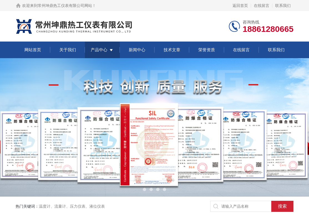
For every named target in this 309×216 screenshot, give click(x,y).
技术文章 (172, 49)
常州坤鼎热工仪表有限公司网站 (65, 5)
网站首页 (32, 49)
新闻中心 (137, 49)
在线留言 (261, 5)
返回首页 (240, 5)
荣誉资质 (206, 49)
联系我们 (283, 5)
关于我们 (67, 49)
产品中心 (99, 49)
